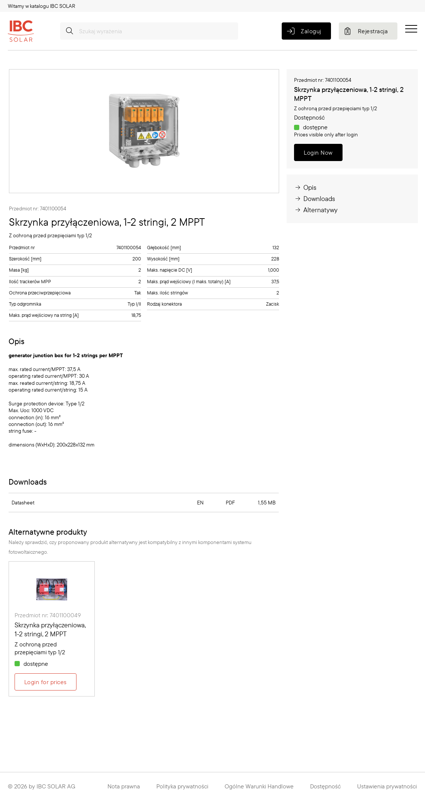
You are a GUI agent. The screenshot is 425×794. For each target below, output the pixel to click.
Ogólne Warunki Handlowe (259, 786)
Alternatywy (316, 210)
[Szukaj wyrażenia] (149, 31)
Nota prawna (123, 786)
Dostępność (325, 786)
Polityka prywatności (182, 786)
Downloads (314, 198)
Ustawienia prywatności (387, 786)
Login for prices (45, 682)
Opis (305, 187)
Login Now (318, 152)
